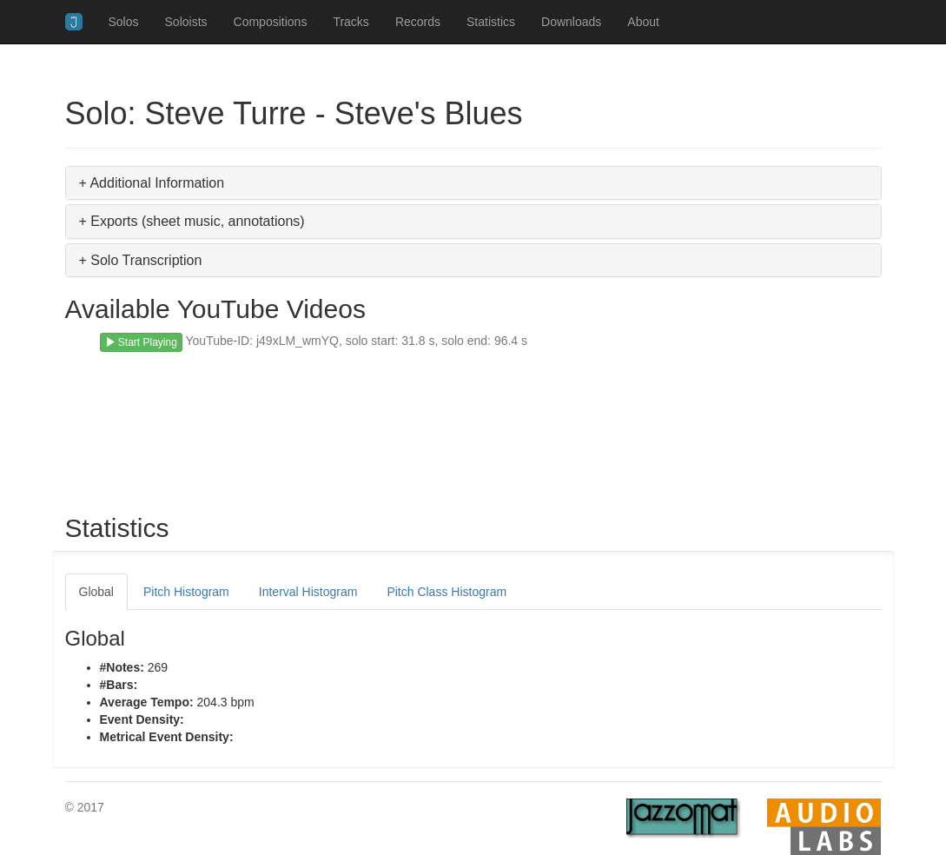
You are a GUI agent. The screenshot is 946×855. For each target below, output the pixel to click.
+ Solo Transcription (140, 260)
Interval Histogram (308, 592)
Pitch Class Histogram (446, 592)
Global (96, 592)
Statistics (490, 22)
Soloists (186, 22)
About (643, 22)
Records (417, 22)
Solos (124, 22)
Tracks (350, 22)
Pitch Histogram (186, 592)
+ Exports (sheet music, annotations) (192, 221)
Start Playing (141, 342)
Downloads (571, 22)
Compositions (271, 22)
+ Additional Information (152, 183)
